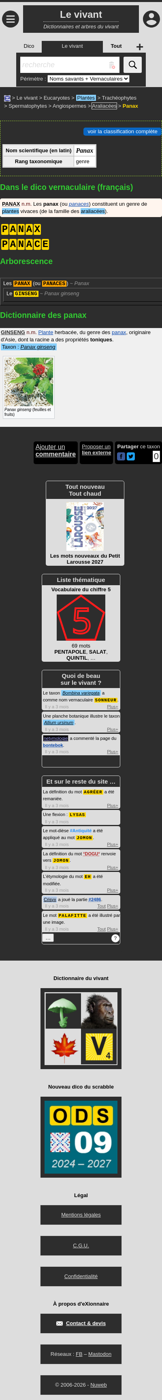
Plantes (86, 98)
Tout (101, 903)
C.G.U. (81, 1243)
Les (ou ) (46, 283)
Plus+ (112, 706)
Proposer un (96, 449)
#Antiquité (81, 829)
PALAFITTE (72, 913)
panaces (79, 204)
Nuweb (98, 1382)
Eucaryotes (57, 98)
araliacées (92, 211)
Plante (45, 332)
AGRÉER (93, 791)
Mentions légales (81, 1212)
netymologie (56, 737)
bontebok (53, 744)
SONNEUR (106, 700)
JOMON (84, 836)
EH (88, 874)
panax (119, 332)
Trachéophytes (119, 98)
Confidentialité (81, 1273)
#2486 (95, 897)
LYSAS (77, 813)
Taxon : (28, 347)
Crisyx (50, 897)
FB (79, 1351)
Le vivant (27, 98)
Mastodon (99, 1351)
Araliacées (104, 106)
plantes (10, 211)
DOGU (91, 852)
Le (42, 293)
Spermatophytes (28, 106)
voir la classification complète (122, 131)
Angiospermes (69, 106)
